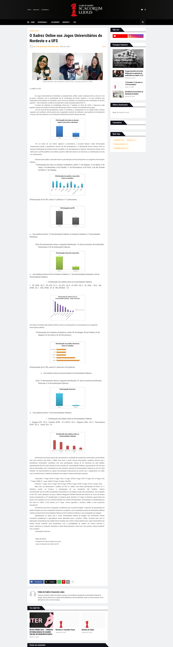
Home (29, 9)
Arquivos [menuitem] (65, 22)
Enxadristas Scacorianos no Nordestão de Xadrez (134, 93)
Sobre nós (36, 9)
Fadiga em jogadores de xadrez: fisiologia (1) (125, 58)
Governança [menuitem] (42, 22)
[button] (29, 22)
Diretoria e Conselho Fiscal (65, 630)
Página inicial (34, 31)
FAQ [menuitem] (74, 22)
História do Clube (88, 630)
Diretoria (131, 140)
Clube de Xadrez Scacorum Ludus (51, 592)
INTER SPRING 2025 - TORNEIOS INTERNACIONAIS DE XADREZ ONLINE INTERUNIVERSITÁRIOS (41, 632)
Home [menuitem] (33, 22)
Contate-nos (45, 9)
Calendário (119, 140)
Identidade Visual (121, 148)
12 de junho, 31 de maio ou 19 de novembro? (133, 83)
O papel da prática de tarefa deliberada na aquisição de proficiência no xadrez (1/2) (134, 73)
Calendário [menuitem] (55, 22)
